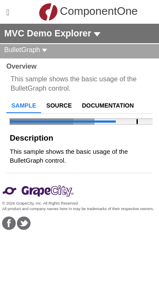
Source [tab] (59, 105)
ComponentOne (82, 12)
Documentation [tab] (108, 105)
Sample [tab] (23, 105)
